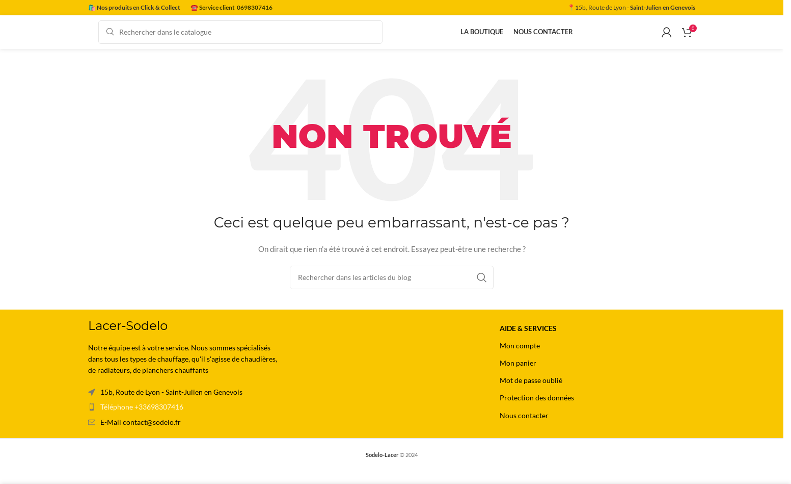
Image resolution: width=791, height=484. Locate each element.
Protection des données (537, 409)
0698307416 (254, 7)
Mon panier (518, 375)
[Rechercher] (240, 38)
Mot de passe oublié (531, 392)
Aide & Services (528, 340)
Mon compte (520, 357)
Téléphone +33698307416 (141, 419)
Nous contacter (524, 427)
